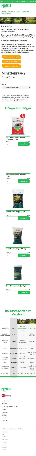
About (4, 418)
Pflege (4, 409)
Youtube (4, 449)
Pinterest (4, 445)
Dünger (4, 403)
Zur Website (21, 429)
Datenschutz (5, 432)
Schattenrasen (6, 13)
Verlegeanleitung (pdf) (11, 57)
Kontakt (4, 415)
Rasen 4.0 (5, 421)
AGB (3, 434)
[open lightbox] (6, 20)
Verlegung (5, 412)
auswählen (24, 144)
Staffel (4, 84)
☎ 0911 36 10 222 (6, 1)
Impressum (4, 436)
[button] (32, 6)
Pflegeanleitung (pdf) (12, 61)
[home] (6, 6)
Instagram (4, 442)
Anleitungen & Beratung (9, 406)
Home (18, 12)
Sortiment (25, 12)
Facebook (4, 447)
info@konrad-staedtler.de (27, 1)
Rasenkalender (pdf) (11, 66)
